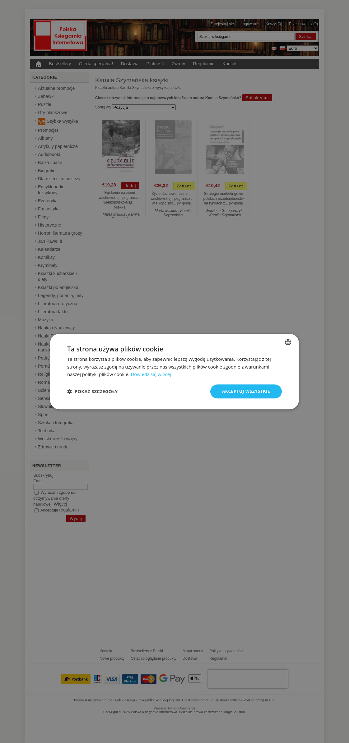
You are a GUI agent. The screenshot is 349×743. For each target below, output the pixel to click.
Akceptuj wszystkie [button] (246, 391)
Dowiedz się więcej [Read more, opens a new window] (151, 374)
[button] (92, 391)
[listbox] (288, 342)
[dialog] (174, 371)
